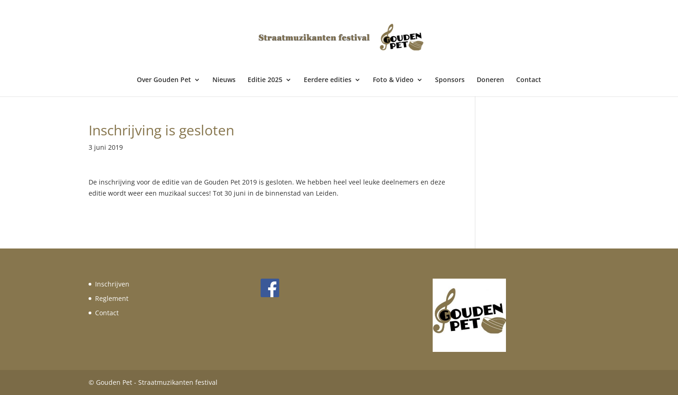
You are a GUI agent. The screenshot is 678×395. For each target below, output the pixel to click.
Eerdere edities (328, 80)
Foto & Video (393, 80)
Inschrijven (112, 284)
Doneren (490, 80)
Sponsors (450, 80)
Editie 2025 (265, 80)
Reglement (111, 298)
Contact (528, 80)
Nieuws (224, 80)
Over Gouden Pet (164, 80)
